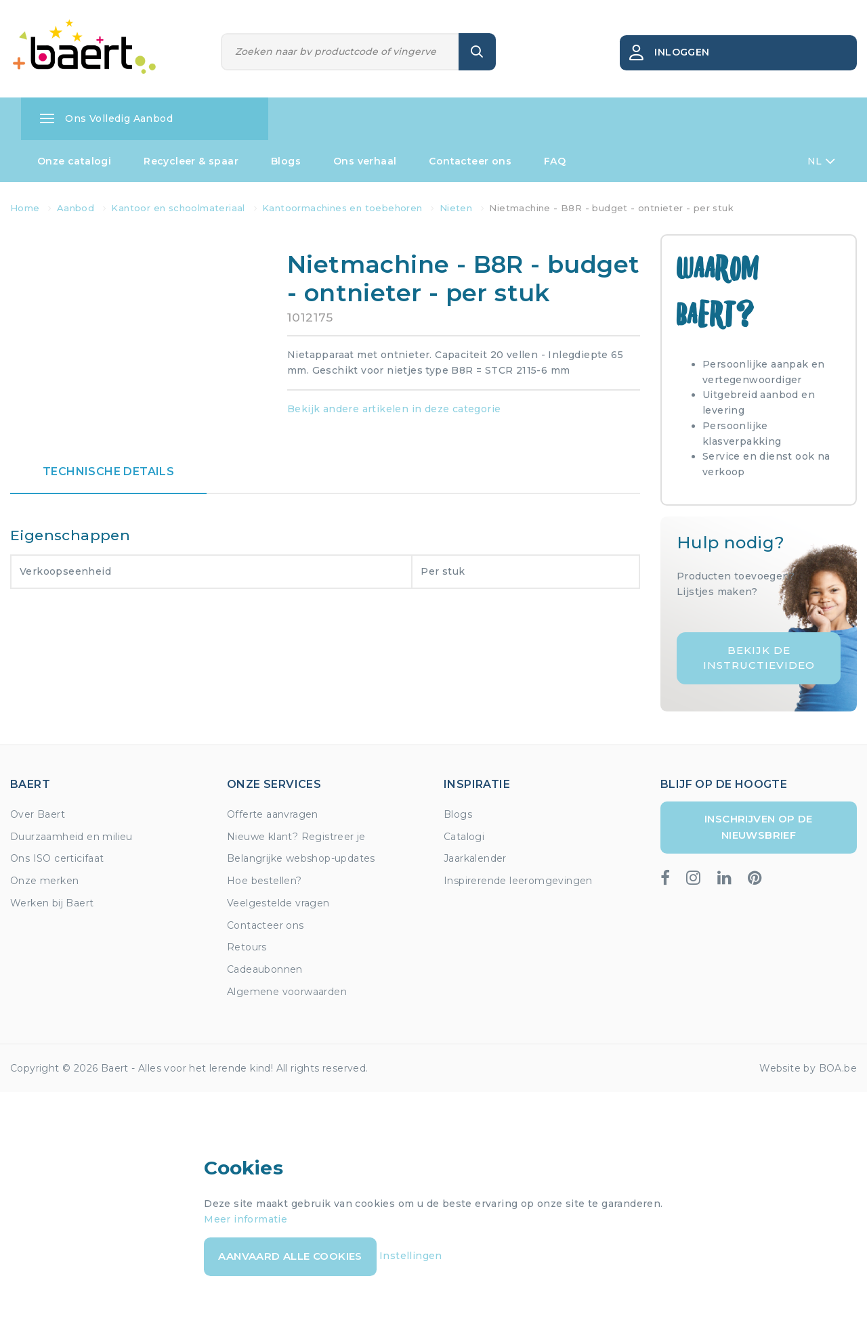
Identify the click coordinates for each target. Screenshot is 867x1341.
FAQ (555, 161)
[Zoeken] (340, 51)
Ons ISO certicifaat (57, 858)
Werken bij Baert (51, 903)
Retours (247, 947)
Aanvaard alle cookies (290, 1256)
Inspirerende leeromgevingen (518, 881)
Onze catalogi (74, 161)
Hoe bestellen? (264, 881)
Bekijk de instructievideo (759, 658)
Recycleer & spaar (191, 161)
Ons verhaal (364, 161)
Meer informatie (245, 1219)
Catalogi (464, 837)
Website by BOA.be (808, 1068)
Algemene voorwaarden (287, 992)
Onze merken (44, 881)
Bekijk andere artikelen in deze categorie (394, 409)
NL (821, 161)
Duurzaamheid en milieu (71, 837)
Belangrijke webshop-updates (301, 858)
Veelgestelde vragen (278, 903)
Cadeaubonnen (265, 969)
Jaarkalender (475, 858)
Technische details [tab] (108, 471)
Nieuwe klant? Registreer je (296, 837)
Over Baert (37, 814)
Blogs (286, 161)
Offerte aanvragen (272, 814)
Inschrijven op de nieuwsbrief (758, 826)
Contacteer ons (470, 161)
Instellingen (410, 1256)
